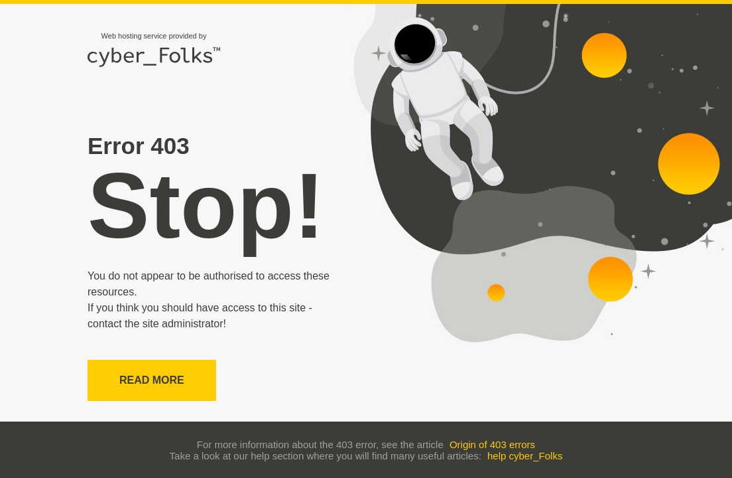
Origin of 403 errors (492, 444)
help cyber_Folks (524, 455)
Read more (151, 380)
